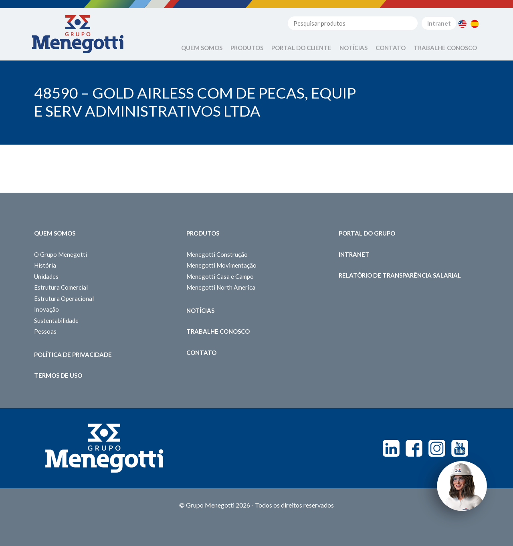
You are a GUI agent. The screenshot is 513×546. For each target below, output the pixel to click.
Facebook (414, 448)
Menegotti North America (220, 287)
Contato (391, 47)
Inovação (46, 309)
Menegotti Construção (217, 254)
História (45, 265)
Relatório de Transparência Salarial (400, 275)
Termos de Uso (58, 375)
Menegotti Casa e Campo (220, 276)
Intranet (439, 23)
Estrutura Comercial (61, 287)
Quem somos (54, 233)
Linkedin (391, 448)
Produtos (246, 47)
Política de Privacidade (73, 354)
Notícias (353, 47)
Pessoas (45, 331)
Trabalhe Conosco (445, 47)
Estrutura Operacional (64, 298)
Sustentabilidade (56, 320)
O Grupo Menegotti (60, 254)
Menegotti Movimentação (221, 265)
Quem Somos (201, 47)
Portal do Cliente (301, 47)
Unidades (46, 276)
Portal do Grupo (367, 233)
